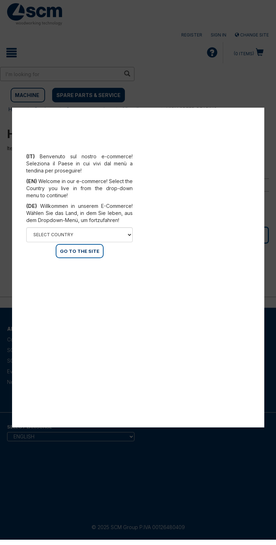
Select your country (79, 148)
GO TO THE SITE (79, 251)
